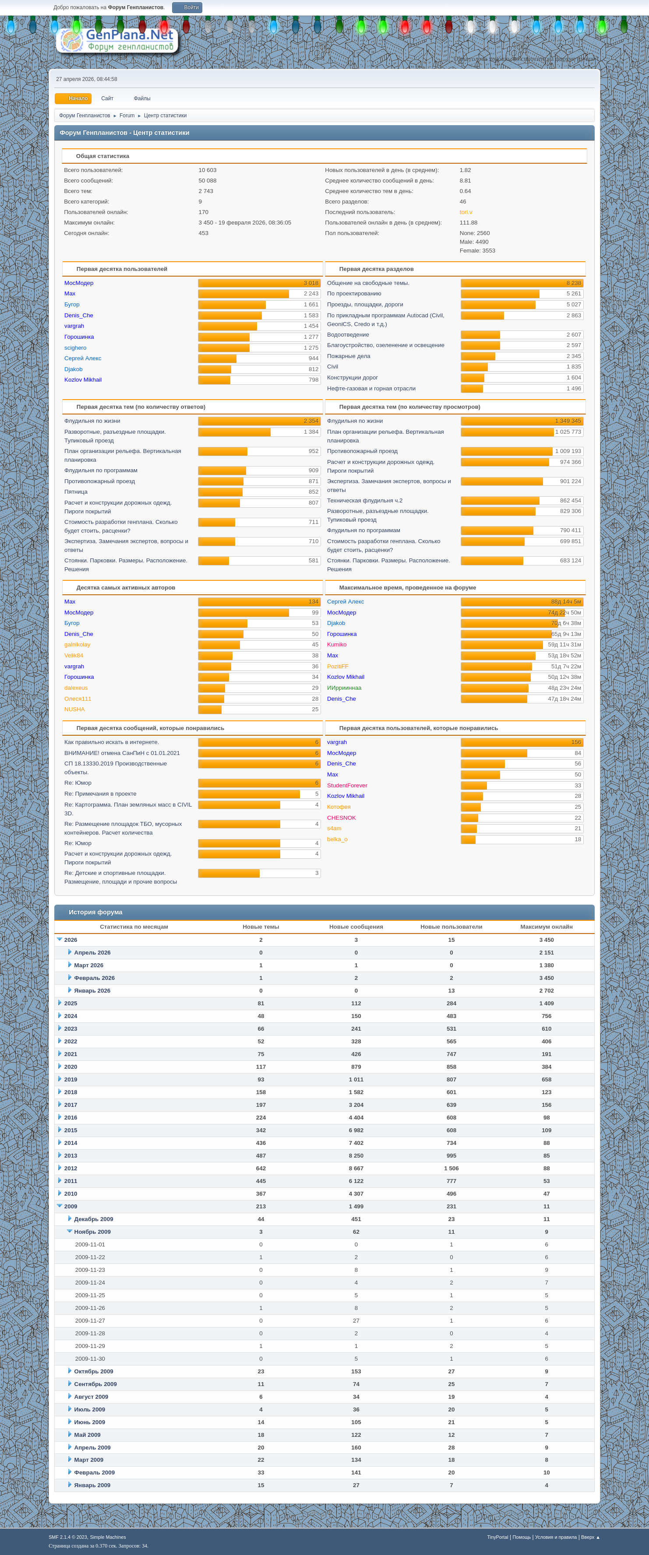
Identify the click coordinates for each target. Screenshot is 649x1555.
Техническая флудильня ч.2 (364, 500)
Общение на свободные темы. (368, 283)
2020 (71, 1067)
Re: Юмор (78, 782)
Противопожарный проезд (99, 481)
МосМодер (78, 283)
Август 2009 (91, 1397)
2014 (71, 1143)
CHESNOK (341, 817)
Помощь (522, 1537)
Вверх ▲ (590, 1537)
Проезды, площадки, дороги (365, 304)
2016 (71, 1117)
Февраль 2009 (94, 1472)
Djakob (73, 369)
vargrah (74, 326)
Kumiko (336, 644)
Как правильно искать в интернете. (111, 742)
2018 (71, 1092)
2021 (71, 1054)
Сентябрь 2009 (95, 1384)
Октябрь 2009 (93, 1371)
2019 (71, 1079)
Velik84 (73, 655)
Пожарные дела (348, 356)
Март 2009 (89, 1460)
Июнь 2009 (90, 1422)
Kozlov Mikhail (83, 379)
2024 (71, 1016)
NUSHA (74, 709)
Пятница (76, 491)
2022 (71, 1041)
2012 (71, 1168)
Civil (332, 366)
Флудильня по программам (101, 470)
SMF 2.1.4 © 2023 (68, 1537)
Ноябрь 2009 (92, 1232)
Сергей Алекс (82, 358)
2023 (71, 1028)
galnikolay (77, 644)
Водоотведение (348, 334)
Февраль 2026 (94, 978)
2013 (71, 1155)
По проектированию (354, 293)
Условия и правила (556, 1537)
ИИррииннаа (344, 687)
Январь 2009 (92, 1485)
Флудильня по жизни (92, 421)
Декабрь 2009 (93, 1219)
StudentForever (347, 785)
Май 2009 (87, 1435)
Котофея (339, 807)
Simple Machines (108, 1537)
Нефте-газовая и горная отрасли (371, 388)
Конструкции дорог (352, 377)
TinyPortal (497, 1537)
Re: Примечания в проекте (100, 793)
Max (69, 293)
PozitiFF (338, 666)
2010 (71, 1193)
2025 (71, 1003)
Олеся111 (78, 698)
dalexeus (76, 687)
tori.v (466, 212)
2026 (71, 940)
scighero (75, 347)
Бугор (72, 304)
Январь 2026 (92, 990)
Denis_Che (78, 315)
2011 (71, 1181)
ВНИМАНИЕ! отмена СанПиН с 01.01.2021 (122, 753)
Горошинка (79, 336)
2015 (71, 1130)
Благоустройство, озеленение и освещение (385, 345)
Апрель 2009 (92, 1447)
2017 (71, 1105)
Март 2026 (89, 965)
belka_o (337, 839)
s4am (334, 828)
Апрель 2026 (92, 952)
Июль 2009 (90, 1409)
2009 (71, 1206)
